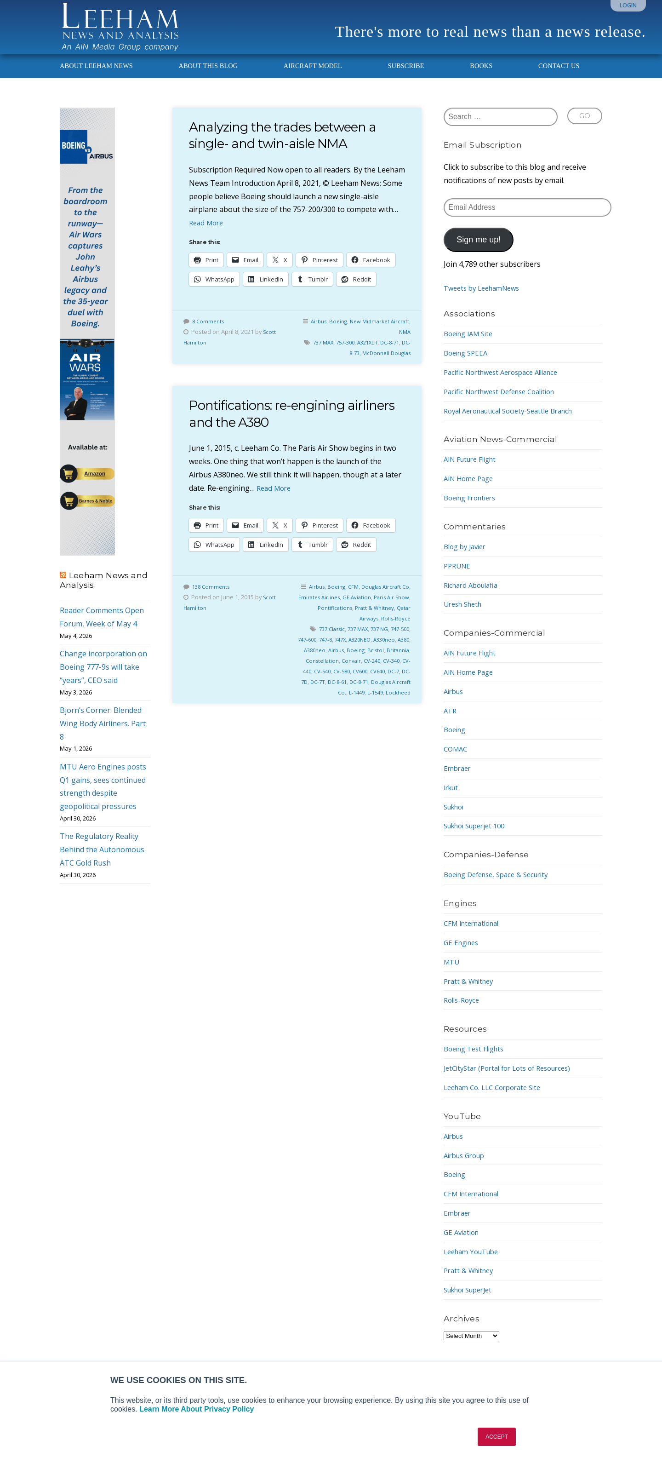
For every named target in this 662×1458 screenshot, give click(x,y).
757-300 (349, 353)
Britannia (334, 671)
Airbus (333, 331)
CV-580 (399, 681)
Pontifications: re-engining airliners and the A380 (276, 424)
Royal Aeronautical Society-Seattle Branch (516, 421)
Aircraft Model (313, 76)
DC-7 (348, 692)
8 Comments (209, 331)
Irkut (452, 798)
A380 (332, 660)
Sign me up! (479, 250)
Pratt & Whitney (388, 618)
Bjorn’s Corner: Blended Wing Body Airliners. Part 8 (103, 734)
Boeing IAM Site (471, 344)
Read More (208, 233)
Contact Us (559, 76)
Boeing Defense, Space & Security (501, 885)
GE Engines (463, 953)
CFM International (475, 934)
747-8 (358, 650)
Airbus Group (467, 1166)
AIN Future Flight (473, 470)
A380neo (354, 660)
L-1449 (400, 703)
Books (481, 76)
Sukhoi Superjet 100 (478, 836)
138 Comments (212, 597)
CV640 (330, 692)
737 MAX (324, 353)
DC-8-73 (343, 363)
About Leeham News (96, 76)
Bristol (311, 671)
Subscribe (406, 76)
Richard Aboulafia (474, 596)
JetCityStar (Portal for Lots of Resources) (514, 1078)
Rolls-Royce (395, 629)
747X (374, 650)
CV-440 (356, 681)
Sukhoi (456, 817)
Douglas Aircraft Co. (362, 703)
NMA (404, 342)
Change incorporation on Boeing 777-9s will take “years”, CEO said (103, 677)
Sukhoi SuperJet (471, 1300)
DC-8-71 (398, 353)
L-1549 (372, 713)
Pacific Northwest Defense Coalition (505, 402)
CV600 (310, 692)
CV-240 (313, 681)
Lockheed (397, 713)
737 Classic (333, 639)
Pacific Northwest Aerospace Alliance (507, 383)
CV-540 (378, 681)
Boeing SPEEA (468, 363)
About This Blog (208, 76)
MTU (452, 972)
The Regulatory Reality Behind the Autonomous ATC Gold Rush (102, 860)
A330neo (311, 660)
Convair (398, 671)
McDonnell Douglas (384, 363)
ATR (451, 721)
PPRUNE (458, 576)
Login (628, 5)
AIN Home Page (471, 489)
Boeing (355, 331)
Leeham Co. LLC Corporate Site (497, 1098)
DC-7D (365, 692)
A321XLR (373, 353)
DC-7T (385, 692)
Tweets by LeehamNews (486, 299)
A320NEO (396, 650)
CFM (358, 597)
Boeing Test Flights (477, 1059)
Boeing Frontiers (473, 508)
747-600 (337, 650)
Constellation (367, 671)
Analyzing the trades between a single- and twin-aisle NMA (292, 145)
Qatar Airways (357, 629)
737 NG (386, 639)
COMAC (457, 759)
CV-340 (334, 681)
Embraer (459, 779)
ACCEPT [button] (496, 1437)
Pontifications (345, 618)
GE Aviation (378, 607)
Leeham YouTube (474, 1262)
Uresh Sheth (465, 614)
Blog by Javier (467, 557)
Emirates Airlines (337, 607)
